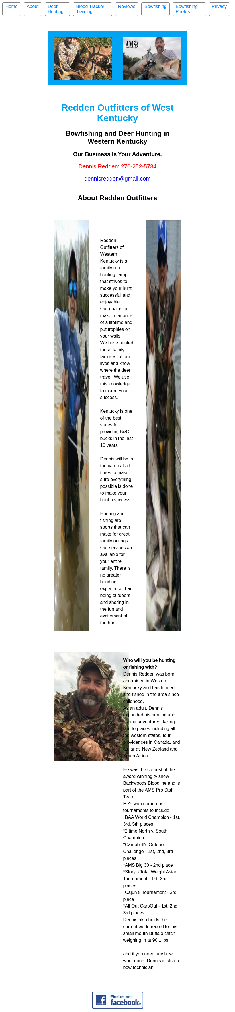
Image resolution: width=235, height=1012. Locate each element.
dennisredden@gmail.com (117, 178)
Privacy (219, 6)
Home (11, 6)
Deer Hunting (56, 9)
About (33, 6)
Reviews (126, 6)
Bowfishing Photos (187, 9)
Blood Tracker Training (90, 9)
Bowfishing (155, 6)
